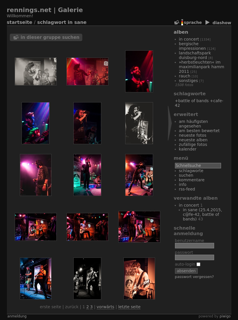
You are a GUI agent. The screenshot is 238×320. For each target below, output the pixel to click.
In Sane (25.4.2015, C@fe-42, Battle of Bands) (202, 214)
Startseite (20, 22)
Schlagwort (51, 22)
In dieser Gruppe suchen (50, 37)
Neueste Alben (193, 140)
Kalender (188, 149)
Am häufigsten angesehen (193, 123)
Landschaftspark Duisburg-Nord (195, 55)
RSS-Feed (187, 189)
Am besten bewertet (199, 130)
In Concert (189, 39)
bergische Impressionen (192, 46)
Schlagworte (191, 170)
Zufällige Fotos (193, 144)
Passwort (184, 252)
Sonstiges (188, 80)
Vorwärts (105, 306)
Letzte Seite (129, 306)
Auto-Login (187, 264)
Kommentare (192, 180)
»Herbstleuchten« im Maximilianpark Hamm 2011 (201, 67)
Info (182, 184)
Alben (181, 32)
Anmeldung (17, 316)
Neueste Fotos (193, 135)
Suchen (186, 175)
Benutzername (189, 240)
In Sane (77, 22)
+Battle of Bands (192, 100)
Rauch (185, 76)
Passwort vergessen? (194, 277)
